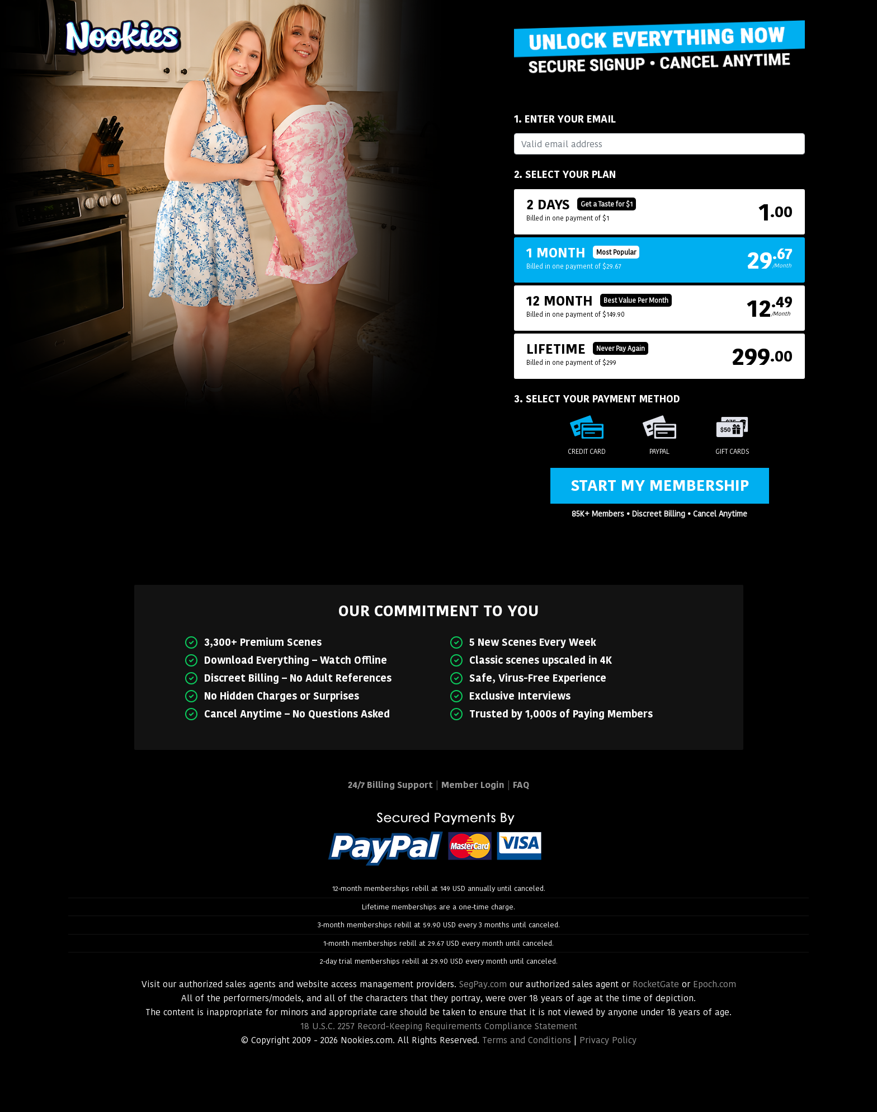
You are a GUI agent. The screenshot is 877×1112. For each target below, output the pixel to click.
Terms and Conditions (526, 1040)
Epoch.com (714, 984)
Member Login (472, 784)
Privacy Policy (607, 1040)
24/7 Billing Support (390, 784)
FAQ (521, 784)
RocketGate (656, 984)
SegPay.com (483, 984)
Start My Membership (659, 485)
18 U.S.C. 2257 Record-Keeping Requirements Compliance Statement (438, 1026)
